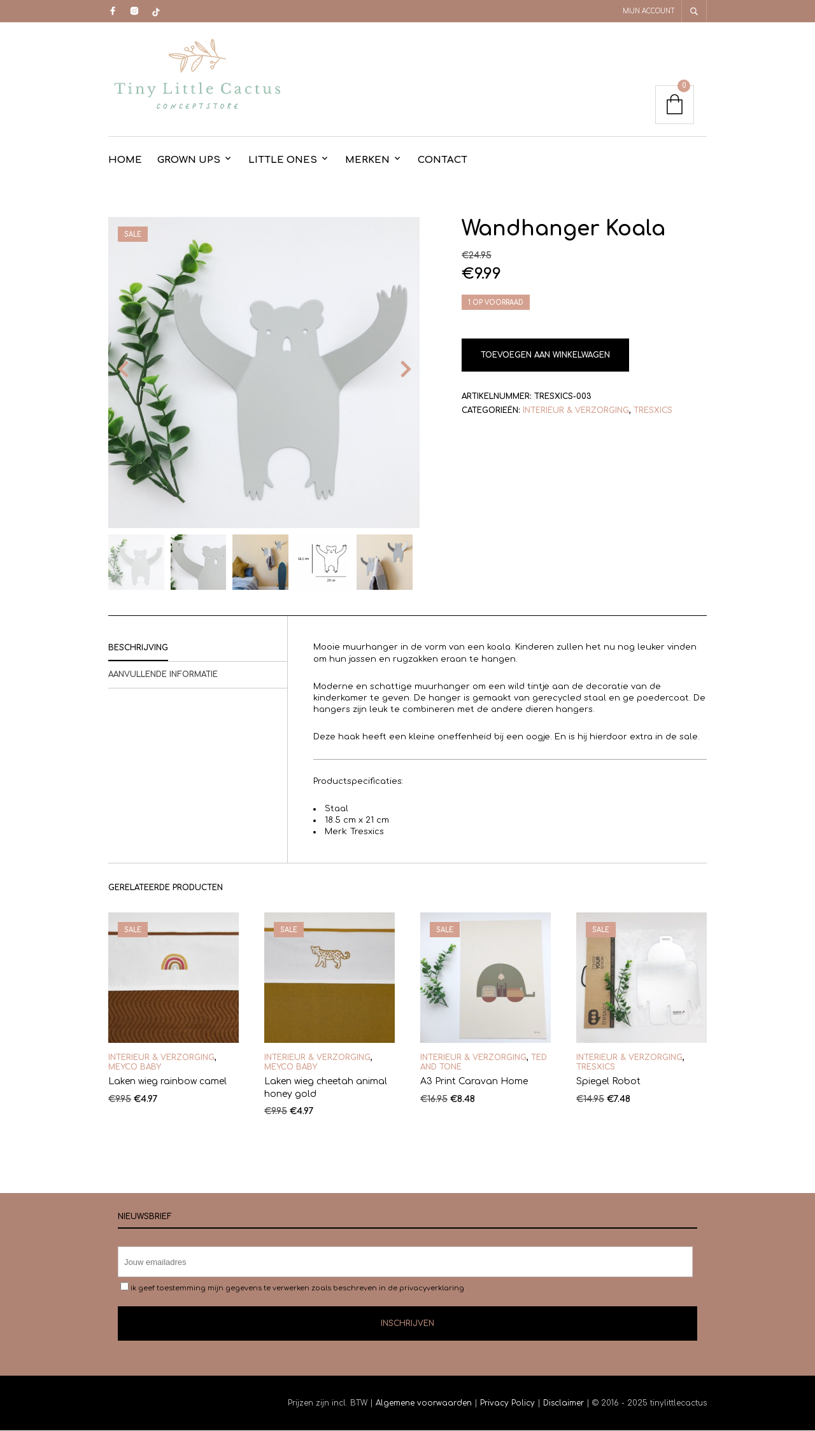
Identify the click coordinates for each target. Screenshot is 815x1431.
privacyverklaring (431, 1289)
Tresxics (653, 411)
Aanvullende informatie (163, 675)
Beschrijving (138, 648)
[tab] (197, 649)
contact (442, 160)
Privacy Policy (507, 1403)
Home (125, 160)
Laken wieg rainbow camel (167, 1082)
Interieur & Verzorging (576, 411)
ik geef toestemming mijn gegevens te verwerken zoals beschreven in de (292, 1288)
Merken (367, 160)
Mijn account (649, 11)
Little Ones (282, 160)
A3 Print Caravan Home (474, 1082)
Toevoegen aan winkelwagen (545, 355)
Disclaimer (564, 1403)
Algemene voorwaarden (424, 1403)
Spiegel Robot (608, 1082)
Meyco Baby (134, 1067)
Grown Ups (188, 160)
